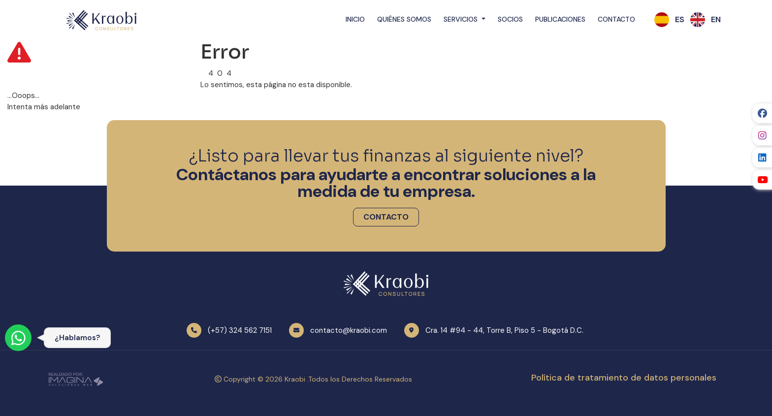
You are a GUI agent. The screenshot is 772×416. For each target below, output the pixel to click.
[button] (679, 20)
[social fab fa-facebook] (762, 113)
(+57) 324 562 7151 (240, 330)
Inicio (355, 19)
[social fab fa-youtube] (762, 180)
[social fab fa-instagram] (762, 135)
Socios (510, 19)
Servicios (462, 19)
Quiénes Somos (404, 19)
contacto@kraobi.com (348, 330)
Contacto (616, 19)
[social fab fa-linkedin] (762, 157)
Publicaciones (560, 19)
